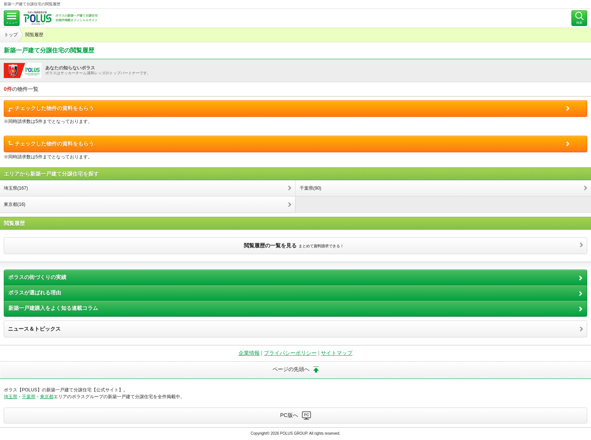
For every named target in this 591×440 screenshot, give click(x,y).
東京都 (47, 396)
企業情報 (249, 353)
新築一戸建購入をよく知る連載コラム (53, 308)
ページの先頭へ (291, 369)
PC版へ (289, 415)
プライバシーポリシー (290, 353)
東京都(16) (14, 204)
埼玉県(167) (16, 188)
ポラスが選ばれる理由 (34, 293)
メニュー (12, 23)
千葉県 (28, 396)
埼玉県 (10, 396)
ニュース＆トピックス (34, 329)
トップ (11, 34)
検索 (579, 23)
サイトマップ (336, 353)
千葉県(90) (310, 188)
